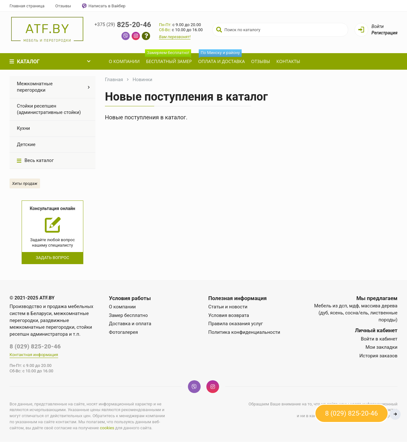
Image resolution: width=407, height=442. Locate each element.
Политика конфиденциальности (244, 332)
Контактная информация (34, 355)
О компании (123, 61)
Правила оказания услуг (235, 323)
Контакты (287, 61)
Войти (377, 26)
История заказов (378, 356)
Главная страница (27, 6)
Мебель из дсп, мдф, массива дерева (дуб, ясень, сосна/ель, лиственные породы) (355, 313)
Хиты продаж (25, 183)
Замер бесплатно (128, 315)
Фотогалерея (123, 332)
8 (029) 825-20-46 (35, 346)
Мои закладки (381, 347)
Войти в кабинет (379, 339)
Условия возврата (228, 315)
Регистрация (384, 32)
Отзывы (63, 6)
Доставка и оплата (130, 323)
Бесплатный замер (167, 58)
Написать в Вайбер (103, 6)
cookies (107, 428)
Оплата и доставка (220, 58)
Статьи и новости (227, 307)
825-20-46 (124, 24)
